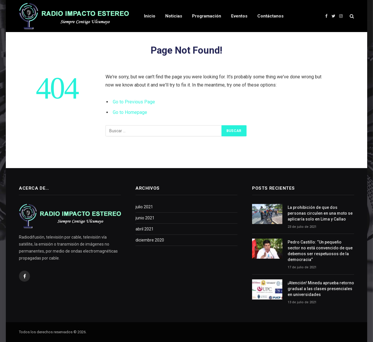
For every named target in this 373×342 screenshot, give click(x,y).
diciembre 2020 (150, 240)
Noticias (173, 16)
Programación (206, 16)
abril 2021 (145, 229)
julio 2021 (144, 207)
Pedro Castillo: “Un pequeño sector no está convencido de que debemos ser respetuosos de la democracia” (320, 251)
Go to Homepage (130, 112)
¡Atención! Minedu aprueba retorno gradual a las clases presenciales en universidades (321, 289)
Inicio (149, 16)
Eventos (239, 16)
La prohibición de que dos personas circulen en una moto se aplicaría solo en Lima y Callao (320, 213)
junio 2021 (145, 218)
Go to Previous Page (134, 102)
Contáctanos (270, 16)
